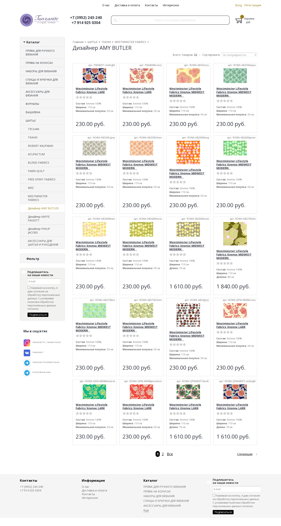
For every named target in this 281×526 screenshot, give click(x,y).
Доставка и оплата (127, 5)
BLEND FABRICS (38, 162)
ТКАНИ (32, 137)
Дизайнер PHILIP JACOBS (39, 230)
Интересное (171, 5)
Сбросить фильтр (42, 292)
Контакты (151, 5)
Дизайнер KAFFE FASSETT (39, 218)
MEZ (31, 188)
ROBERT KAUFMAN (40, 146)
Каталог (150, 480)
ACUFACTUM (36, 154)
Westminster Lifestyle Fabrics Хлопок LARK (92, 90)
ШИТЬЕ (31, 120)
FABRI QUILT (36, 171)
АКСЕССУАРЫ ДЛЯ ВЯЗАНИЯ (38, 93)
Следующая (245, 454)
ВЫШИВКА (33, 112)
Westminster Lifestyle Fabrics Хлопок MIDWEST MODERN (187, 92)
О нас (106, 5)
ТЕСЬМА (33, 129)
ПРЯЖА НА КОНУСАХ (39, 63)
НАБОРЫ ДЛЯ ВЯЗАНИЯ (41, 71)
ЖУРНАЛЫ (32, 104)
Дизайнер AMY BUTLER (43, 208)
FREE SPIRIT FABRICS (41, 179)
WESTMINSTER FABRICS (37, 198)
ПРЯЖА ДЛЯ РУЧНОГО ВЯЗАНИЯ (40, 52)
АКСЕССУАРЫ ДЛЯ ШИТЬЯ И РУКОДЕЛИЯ (43, 242)
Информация (93, 480)
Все (170, 454)
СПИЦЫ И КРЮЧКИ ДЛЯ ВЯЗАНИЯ (42, 81)
